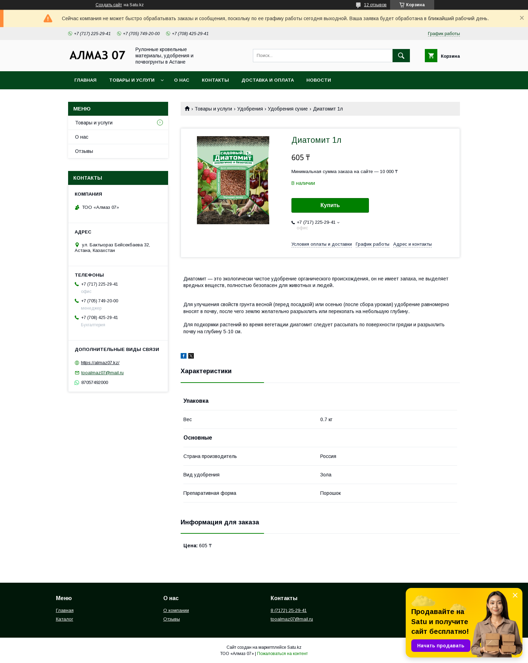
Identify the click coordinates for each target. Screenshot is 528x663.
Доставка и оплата (267, 80)
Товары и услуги (132, 80)
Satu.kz (294, 647)
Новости (318, 80)
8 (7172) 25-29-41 (289, 610)
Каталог (64, 619)
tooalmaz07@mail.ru (102, 372)
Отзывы (84, 151)
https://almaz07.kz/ (100, 362)
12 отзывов (375, 4)
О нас (181, 80)
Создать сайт (109, 4)
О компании (176, 610)
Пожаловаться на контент (282, 653)
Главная (85, 80)
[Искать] (401, 55)
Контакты (215, 80)
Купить (330, 205)
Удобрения (250, 109)
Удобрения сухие (288, 109)
